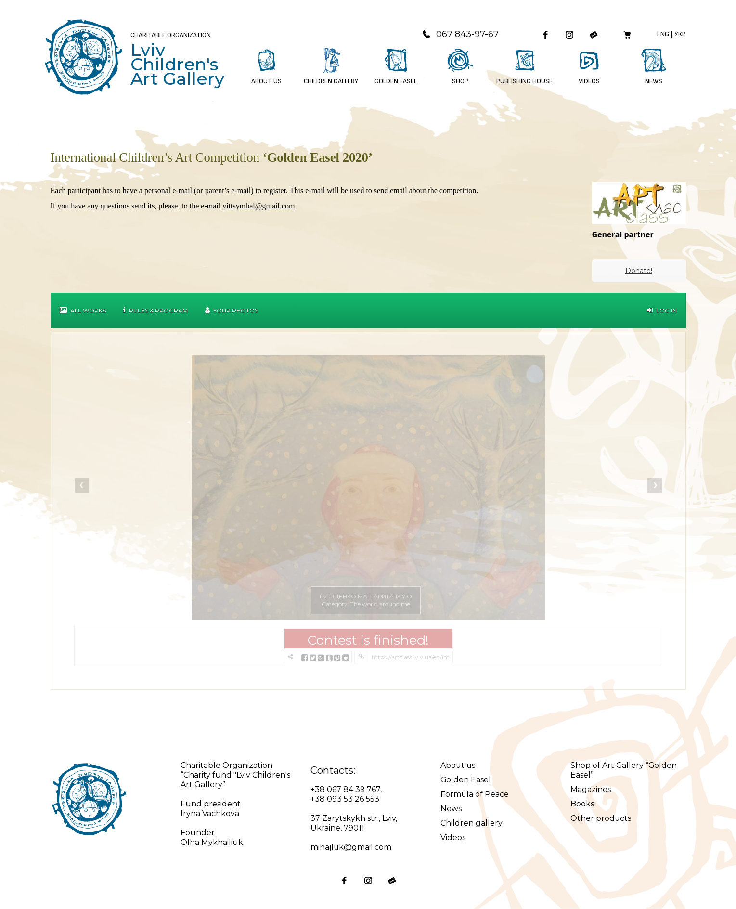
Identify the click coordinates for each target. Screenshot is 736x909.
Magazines (590, 789)
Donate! (638, 271)
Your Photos (231, 311)
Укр (680, 34)
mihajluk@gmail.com (351, 847)
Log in (662, 311)
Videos (452, 838)
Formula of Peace (474, 794)
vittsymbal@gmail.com (258, 206)
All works (83, 311)
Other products (601, 818)
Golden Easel (465, 780)
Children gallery (471, 823)
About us (458, 765)
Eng (663, 34)
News (451, 809)
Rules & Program (155, 311)
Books (582, 804)
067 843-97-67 (459, 34)
